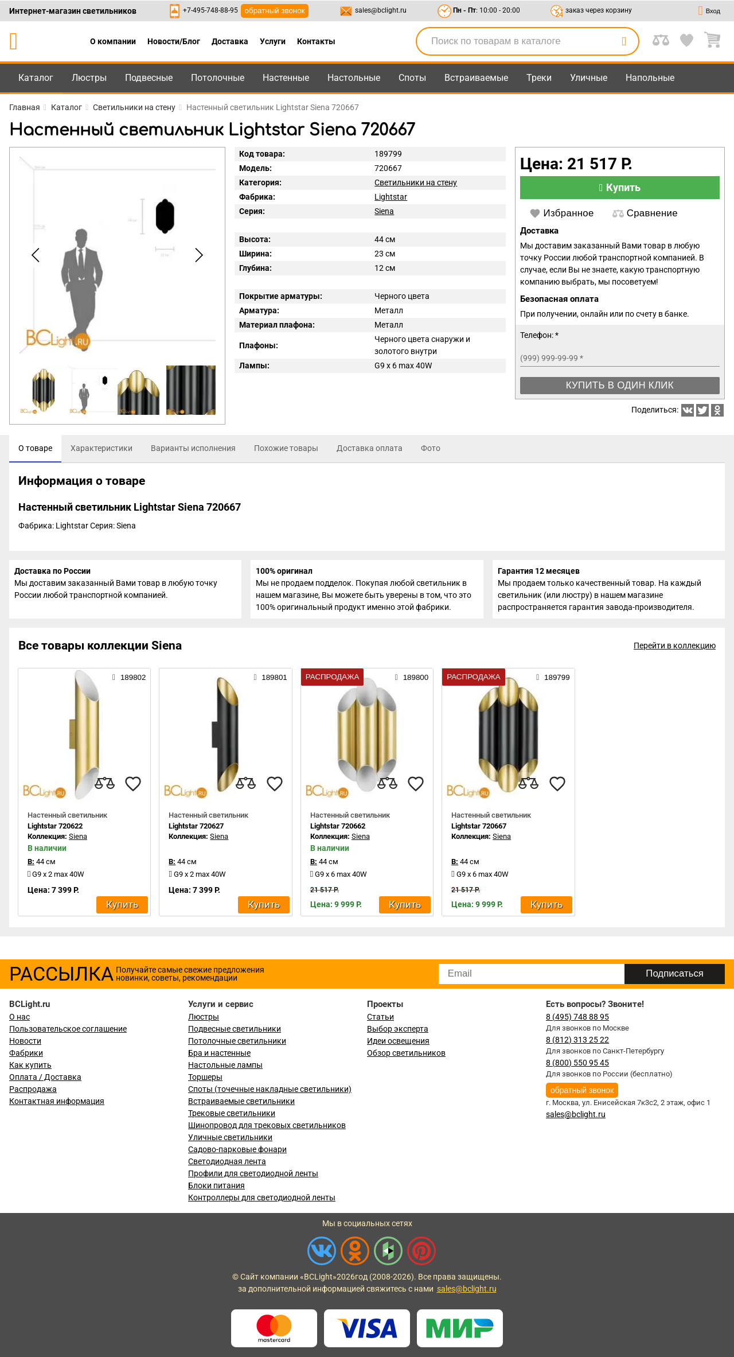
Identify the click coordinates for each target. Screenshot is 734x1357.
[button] (197, 255)
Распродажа (33, 1089)
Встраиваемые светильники (241, 1101)
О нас (19, 1016)
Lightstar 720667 (478, 833)
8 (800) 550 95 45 (577, 1062)
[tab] (35, 448)
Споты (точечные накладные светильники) (270, 1089)
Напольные (650, 77)
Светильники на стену (415, 182)
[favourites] (133, 791)
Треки (539, 77)
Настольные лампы (225, 1065)
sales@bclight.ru (381, 10)
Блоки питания (216, 1185)
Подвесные (149, 77)
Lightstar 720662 (337, 833)
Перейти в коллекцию (675, 653)
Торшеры (205, 1077)
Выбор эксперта (397, 1028)
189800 (411, 685)
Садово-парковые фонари (237, 1149)
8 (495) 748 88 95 (577, 1016)
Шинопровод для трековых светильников (267, 1125)
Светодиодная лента (227, 1161)
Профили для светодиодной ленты (253, 1173)
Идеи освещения (398, 1040)
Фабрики (26, 1052)
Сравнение (645, 213)
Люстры (89, 77)
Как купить (30, 1065)
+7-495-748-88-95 (210, 10)
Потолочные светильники (237, 1040)
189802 (129, 685)
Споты (412, 77)
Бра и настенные (219, 1052)
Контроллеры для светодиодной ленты (261, 1197)
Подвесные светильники (234, 1028)
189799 (552, 685)
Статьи (380, 1016)
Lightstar (390, 196)
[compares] (104, 791)
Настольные (353, 77)
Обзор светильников (406, 1052)
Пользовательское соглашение (68, 1028)
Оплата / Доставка (45, 1077)
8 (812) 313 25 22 (577, 1039)
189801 (270, 685)
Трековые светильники (231, 1113)
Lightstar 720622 (55, 833)
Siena (384, 211)
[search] (624, 41)
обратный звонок (275, 10)
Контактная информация (56, 1101)
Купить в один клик (620, 385)
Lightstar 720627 (196, 833)
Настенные (286, 77)
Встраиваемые (476, 77)
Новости (25, 1040)
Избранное (561, 213)
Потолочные (217, 77)
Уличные (588, 77)
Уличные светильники (230, 1137)
